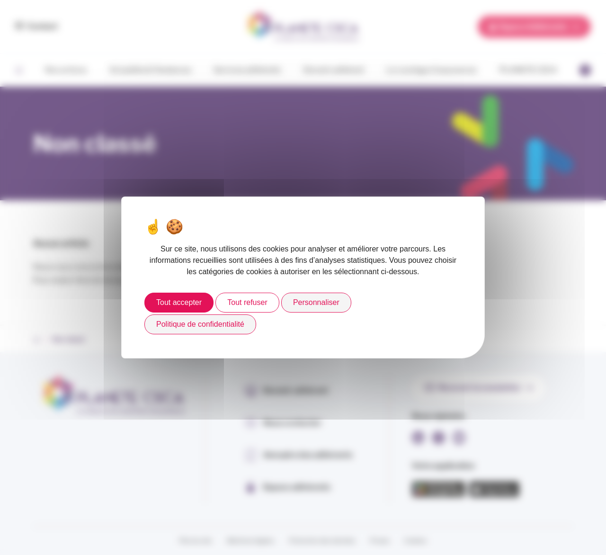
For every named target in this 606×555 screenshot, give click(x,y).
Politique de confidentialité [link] (200, 324)
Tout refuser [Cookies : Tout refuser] (247, 302)
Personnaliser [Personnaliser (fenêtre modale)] (316, 302)
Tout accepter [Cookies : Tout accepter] (179, 302)
